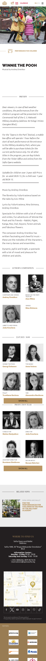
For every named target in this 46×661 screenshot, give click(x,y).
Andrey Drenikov (10, 297)
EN (39, 3)
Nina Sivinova (31, 308)
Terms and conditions (11, 617)
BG (36, 3)
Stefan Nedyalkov (10, 434)
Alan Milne (30, 299)
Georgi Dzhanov (10, 366)
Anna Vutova (31, 366)
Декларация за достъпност (32, 618)
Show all (23, 401)
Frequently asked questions (13, 618)
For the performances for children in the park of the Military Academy (32, 507)
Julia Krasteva (9, 328)
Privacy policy (23, 617)
